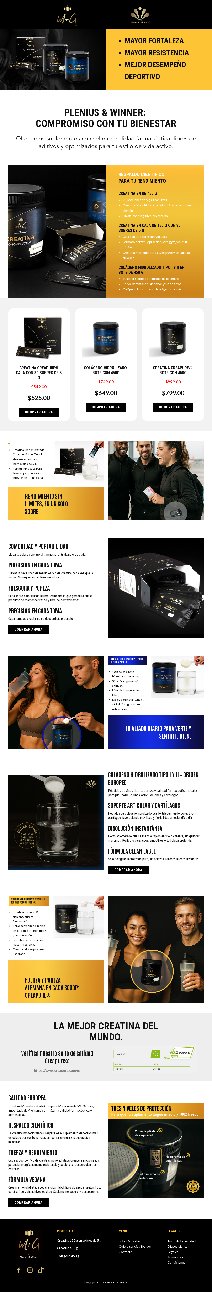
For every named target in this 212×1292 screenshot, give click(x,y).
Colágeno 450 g (68, 1256)
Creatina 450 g (67, 1248)
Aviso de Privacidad (182, 1241)
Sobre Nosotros (130, 1241)
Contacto (125, 1252)
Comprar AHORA (39, 412)
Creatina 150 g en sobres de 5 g (79, 1240)
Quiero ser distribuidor (135, 1246)
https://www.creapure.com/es (57, 1070)
